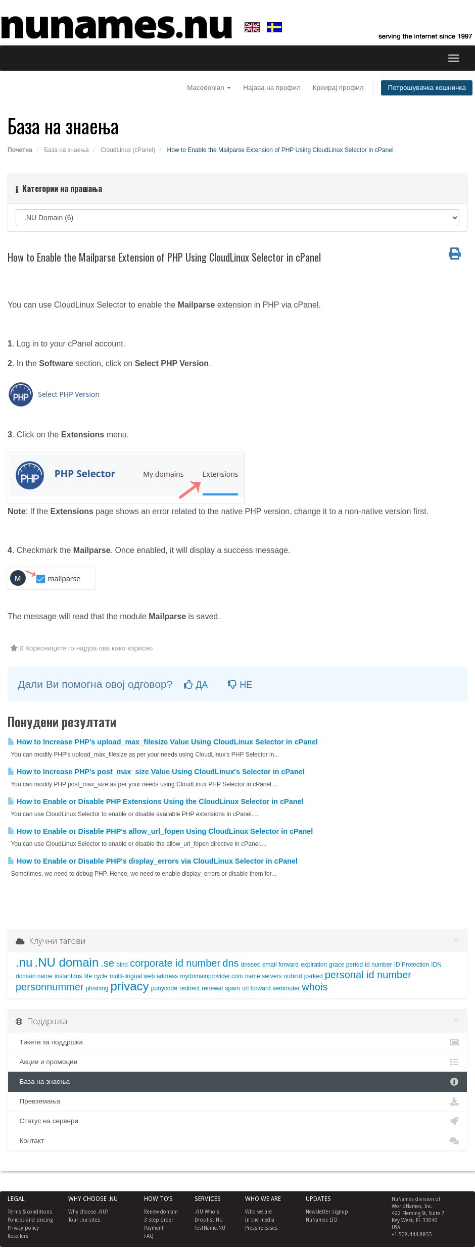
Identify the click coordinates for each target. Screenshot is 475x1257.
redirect (189, 988)
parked (313, 976)
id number (378, 964)
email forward (280, 964)
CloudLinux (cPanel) (128, 150)
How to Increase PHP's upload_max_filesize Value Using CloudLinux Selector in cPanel (163, 742)
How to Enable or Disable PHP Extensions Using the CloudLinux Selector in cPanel (155, 801)
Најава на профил (272, 87)
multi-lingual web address (144, 976)
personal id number (368, 974)
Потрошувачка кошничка (427, 87)
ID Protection (411, 964)
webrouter (286, 988)
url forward (256, 988)
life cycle (96, 976)
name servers (263, 976)
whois (314, 986)
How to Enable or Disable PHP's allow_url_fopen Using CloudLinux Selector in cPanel (160, 831)
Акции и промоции (237, 1062)
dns (230, 963)
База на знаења (66, 150)
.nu (24, 962)
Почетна (20, 150)
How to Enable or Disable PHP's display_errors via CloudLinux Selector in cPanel (153, 861)
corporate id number (175, 963)
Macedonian (209, 87)
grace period (346, 964)
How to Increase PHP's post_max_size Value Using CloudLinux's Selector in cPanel (156, 772)
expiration (314, 964)
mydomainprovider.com (211, 976)
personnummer (50, 986)
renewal (212, 988)
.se (107, 963)
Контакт (237, 1141)
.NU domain (67, 962)
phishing (97, 988)
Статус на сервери (237, 1121)
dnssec (250, 964)
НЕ (240, 685)
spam (232, 988)
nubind (293, 976)
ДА (196, 685)
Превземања (237, 1101)
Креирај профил (338, 87)
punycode (164, 988)
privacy (130, 986)
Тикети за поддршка (237, 1042)
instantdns (68, 976)
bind (122, 964)
